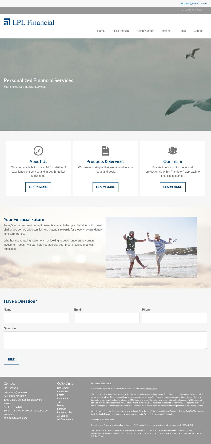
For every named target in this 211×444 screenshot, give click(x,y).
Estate (60, 395)
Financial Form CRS (103, 383)
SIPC (190, 425)
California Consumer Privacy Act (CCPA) (178, 411)
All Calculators (65, 419)
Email (78, 309)
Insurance (62, 398)
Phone (146, 309)
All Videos (62, 416)
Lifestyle (61, 409)
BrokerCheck (151, 389)
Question (10, 328)
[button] (97, 26)
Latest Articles (64, 412)
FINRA (183, 425)
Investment (63, 391)
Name (7, 309)
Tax (59, 402)
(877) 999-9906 (192, 10)
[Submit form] (11, 360)
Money (61, 405)
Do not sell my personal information (159, 414)
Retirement (63, 388)
